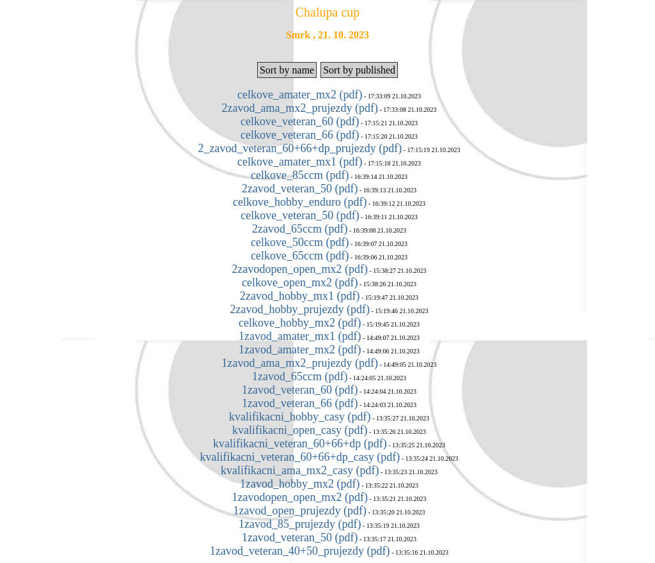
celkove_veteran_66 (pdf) (300, 134)
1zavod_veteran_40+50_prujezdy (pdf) (300, 550)
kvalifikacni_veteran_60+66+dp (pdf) (300, 443)
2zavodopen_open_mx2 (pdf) (300, 269)
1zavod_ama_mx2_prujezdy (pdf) (300, 363)
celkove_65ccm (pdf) (300, 255)
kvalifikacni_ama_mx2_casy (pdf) (300, 470)
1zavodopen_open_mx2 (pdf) (300, 497)
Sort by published (359, 70)
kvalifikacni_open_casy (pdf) (299, 430)
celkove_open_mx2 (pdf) (300, 282)
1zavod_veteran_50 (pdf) (300, 537)
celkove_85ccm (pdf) (300, 175)
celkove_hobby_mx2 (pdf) (300, 322)
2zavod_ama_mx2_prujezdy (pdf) (300, 108)
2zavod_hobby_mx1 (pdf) (299, 295)
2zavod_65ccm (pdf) (299, 228)
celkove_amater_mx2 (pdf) (299, 94)
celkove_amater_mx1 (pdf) (299, 161)
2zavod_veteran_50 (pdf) (300, 188)
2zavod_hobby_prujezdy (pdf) (300, 309)
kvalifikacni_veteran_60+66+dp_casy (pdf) (300, 457)
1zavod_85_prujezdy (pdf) (300, 524)
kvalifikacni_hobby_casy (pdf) (299, 416)
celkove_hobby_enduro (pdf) (300, 202)
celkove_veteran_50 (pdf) (300, 215)
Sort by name (287, 70)
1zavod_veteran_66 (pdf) (300, 403)
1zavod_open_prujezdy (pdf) (300, 510)
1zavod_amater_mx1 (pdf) (300, 336)
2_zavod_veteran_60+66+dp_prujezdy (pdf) (300, 148)
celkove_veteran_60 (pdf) (300, 121)
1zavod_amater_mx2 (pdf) (300, 349)
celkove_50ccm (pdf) (300, 242)
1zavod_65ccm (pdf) (299, 376)
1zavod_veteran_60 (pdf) (300, 389)
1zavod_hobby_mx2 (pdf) (299, 483)
